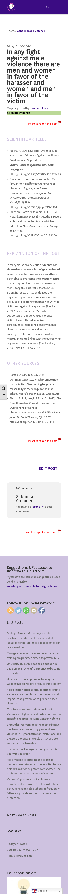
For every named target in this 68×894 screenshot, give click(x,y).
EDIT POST (48, 468)
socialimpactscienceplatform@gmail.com (32, 586)
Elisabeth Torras (40, 108)
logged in (37, 506)
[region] (34, 863)
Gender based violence (31, 31)
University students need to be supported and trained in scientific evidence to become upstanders (33, 668)
